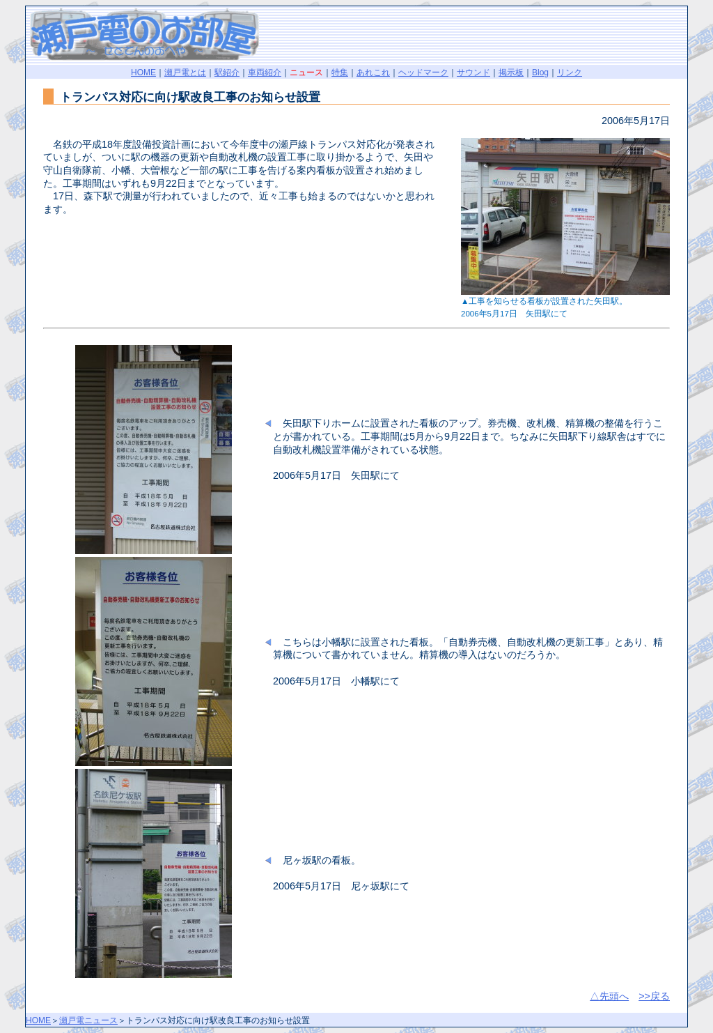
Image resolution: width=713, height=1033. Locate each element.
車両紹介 (264, 72)
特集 (339, 72)
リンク (569, 72)
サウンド (473, 72)
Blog (540, 72)
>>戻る (654, 996)
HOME (143, 72)
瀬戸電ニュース (88, 1020)
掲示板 (511, 72)
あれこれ (373, 72)
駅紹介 (227, 72)
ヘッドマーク (423, 72)
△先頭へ (609, 996)
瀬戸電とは (185, 72)
